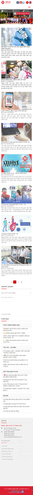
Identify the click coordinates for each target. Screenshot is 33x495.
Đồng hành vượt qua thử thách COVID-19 (15, 142)
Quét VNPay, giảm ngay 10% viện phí (14, 111)
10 (26, 22)
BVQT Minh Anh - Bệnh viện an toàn (13, 79)
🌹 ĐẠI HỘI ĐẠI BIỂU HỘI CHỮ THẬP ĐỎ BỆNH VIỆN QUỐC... (15, 376)
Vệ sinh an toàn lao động (11, 411)
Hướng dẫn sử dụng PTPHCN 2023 (15, 404)
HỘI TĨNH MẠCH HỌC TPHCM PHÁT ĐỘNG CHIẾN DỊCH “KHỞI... (15, 385)
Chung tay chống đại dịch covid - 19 (13, 204)
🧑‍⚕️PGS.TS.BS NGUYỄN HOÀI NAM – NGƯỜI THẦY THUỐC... (15, 356)
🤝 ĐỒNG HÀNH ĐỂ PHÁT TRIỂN (14, 333)
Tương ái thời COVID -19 (9, 234)
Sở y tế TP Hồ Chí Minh (16, 293)
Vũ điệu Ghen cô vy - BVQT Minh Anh (14, 173)
